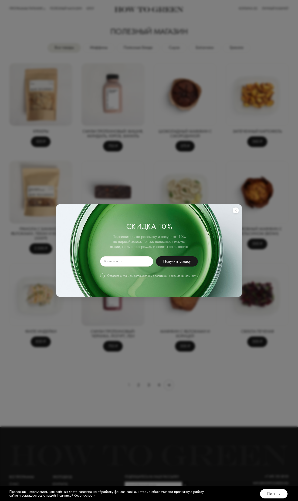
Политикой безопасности (76, 496)
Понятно (273, 494)
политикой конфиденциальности (176, 275)
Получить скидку (176, 261)
